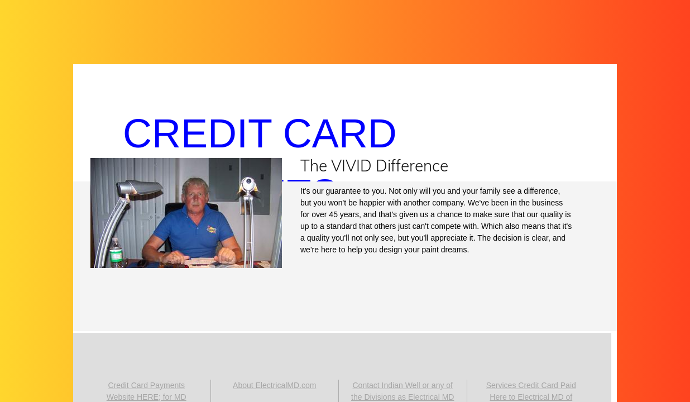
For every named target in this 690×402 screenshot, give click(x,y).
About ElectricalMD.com (274, 385)
